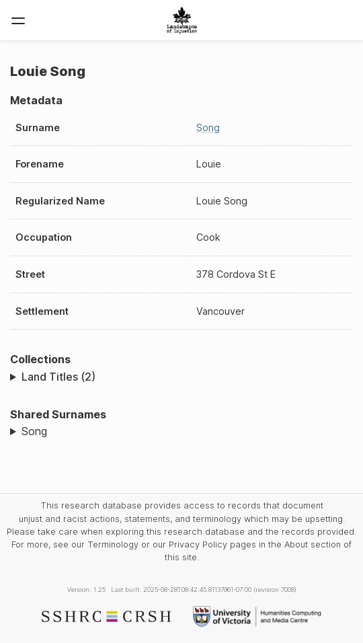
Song (208, 127)
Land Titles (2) (58, 376)
